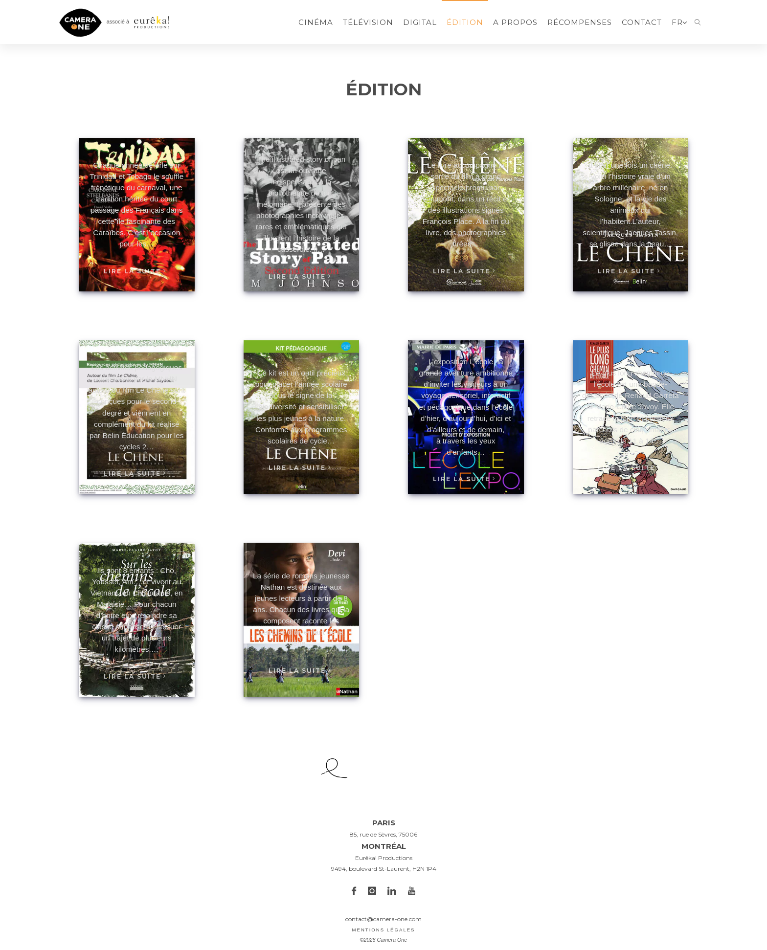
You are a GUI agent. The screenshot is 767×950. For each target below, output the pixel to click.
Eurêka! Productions (383, 858)
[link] (698, 22)
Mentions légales (383, 929)
